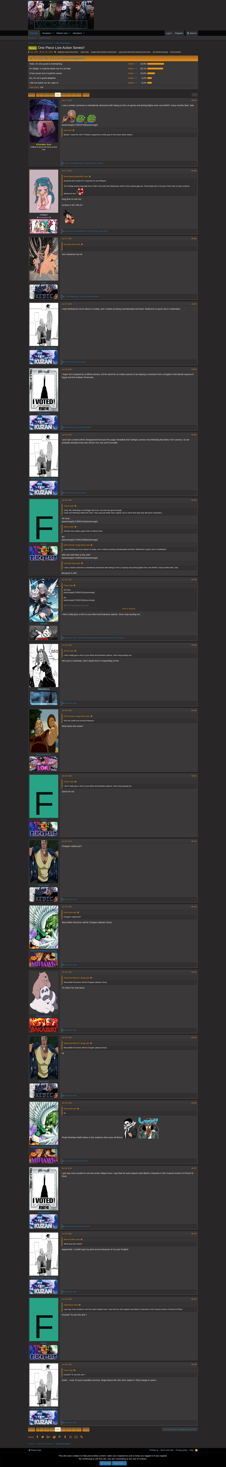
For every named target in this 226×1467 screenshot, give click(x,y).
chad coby (84, 52)
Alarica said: (69, 506)
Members (77, 33)
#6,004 (193, 304)
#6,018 (193, 1234)
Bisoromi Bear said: (72, 1239)
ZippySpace (44, 413)
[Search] (191, 33)
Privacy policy (181, 1450)
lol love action (175, 52)
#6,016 (193, 1103)
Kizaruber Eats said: (72, 244)
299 (46, 95)
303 (68, 95)
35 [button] (132, 68)
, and (82, 297)
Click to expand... (129, 609)
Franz (44, 544)
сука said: (68, 130)
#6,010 (193, 710)
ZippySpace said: (71, 1305)
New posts (32, 38)
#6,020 (193, 1365)
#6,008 (193, 580)
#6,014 (193, 972)
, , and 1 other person (95, 638)
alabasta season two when (68, 52)
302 (63, 95)
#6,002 (193, 171)
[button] (53, 33)
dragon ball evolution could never (103, 52)
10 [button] (132, 78)
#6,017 (193, 1168)
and (86, 231)
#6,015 (193, 1038)
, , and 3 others (84, 163)
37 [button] (132, 64)
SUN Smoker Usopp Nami (44, 348)
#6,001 (193, 100)
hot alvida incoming (160, 52)
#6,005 (193, 369)
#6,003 (193, 239)
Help (191, 1450)
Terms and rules (167, 1450)
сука (44, 282)
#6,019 (193, 1299)
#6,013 (193, 907)
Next (85, 95)
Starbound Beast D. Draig (44, 950)
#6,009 (193, 645)
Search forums (45, 38)
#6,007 (193, 500)
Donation (46, 33)
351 (78, 95)
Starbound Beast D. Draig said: (77, 978)
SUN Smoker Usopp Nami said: (77, 545)
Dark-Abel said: (70, 912)
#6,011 (193, 776)
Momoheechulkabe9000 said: (76, 176)
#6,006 (193, 435)
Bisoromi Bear (43, 754)
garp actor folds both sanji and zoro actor (134, 52)
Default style (35, 1450)
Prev (32, 95)
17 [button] (132, 73)
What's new (62, 33)
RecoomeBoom (44, 1016)
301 (57, 95)
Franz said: (68, 585)
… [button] (42, 95)
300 (52, 95)
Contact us (153, 1450)
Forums (34, 33)
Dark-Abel (44, 885)
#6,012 (193, 841)
